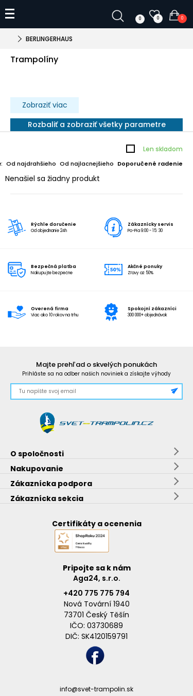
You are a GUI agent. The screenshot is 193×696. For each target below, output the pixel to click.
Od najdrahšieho (31, 163)
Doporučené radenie (150, 163)
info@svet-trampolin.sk (96, 689)
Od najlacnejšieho (87, 163)
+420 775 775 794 (96, 593)
